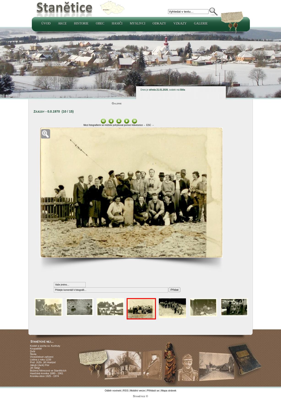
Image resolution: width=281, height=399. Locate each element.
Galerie (201, 23)
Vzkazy (180, 23)
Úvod (46, 23)
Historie (81, 23)
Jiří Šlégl (35, 367)
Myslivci (137, 23)
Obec (100, 23)
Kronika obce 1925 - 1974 (44, 376)
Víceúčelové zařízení (41, 356)
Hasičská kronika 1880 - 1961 (46, 373)
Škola (33, 354)
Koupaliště (36, 348)
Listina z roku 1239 (40, 359)
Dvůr (32, 351)
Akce (62, 23)
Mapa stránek (168, 390)
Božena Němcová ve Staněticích (48, 370)
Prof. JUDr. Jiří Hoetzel (43, 362)
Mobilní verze (137, 390)
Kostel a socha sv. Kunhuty (45, 345)
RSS (125, 390)
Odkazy (159, 23)
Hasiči (117, 23)
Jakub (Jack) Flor (39, 365)
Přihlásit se (153, 390)
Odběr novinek (113, 390)
